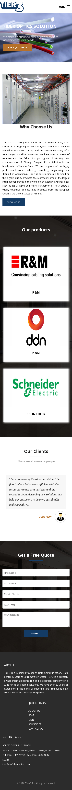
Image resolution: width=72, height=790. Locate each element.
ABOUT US (34, 710)
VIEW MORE (13, 202)
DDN (31, 719)
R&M (31, 715)
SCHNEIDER (34, 724)
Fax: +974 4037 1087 (38, 755)
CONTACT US (35, 728)
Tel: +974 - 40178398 (13, 755)
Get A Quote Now (17, 47)
